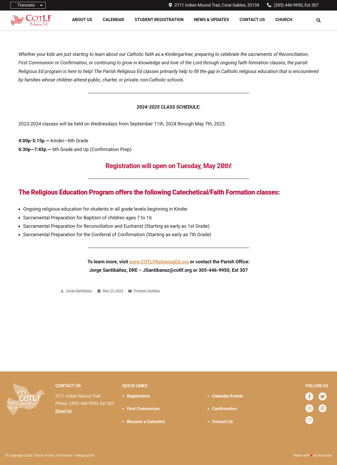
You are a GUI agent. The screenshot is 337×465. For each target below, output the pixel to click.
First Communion (143, 408)
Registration (138, 396)
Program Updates (147, 291)
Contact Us (222, 421)
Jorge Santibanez (79, 291)
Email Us (63, 411)
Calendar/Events (227, 396)
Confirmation (224, 408)
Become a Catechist (146, 421)
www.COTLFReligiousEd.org (159, 261)
